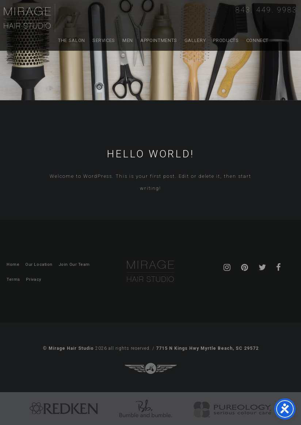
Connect (257, 40)
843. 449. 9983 (266, 9)
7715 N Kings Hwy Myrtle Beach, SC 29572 (207, 348)
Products (226, 40)
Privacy (33, 279)
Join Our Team (74, 264)
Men (127, 40)
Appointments (158, 40)
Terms (13, 279)
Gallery (195, 40)
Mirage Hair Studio (29, 18)
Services (103, 40)
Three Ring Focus (151, 368)
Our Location (39, 264)
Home (13, 264)
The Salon (71, 40)
